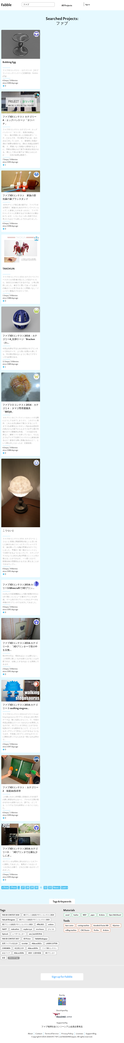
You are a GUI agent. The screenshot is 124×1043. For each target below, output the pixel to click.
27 (23, 888)
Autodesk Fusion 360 (100, 925)
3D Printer (27, 939)
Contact (38, 1034)
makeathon (15, 929)
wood (67, 915)
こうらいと (8, 531)
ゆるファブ (6, 953)
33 (50, 888)
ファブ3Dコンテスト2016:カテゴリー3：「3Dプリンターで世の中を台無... (20, 646)
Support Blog (91, 1034)
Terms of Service (52, 1034)
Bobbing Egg (9, 62)
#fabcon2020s (19, 953)
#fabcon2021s (37, 943)
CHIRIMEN (6, 948)
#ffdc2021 (40, 924)
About (30, 1034)
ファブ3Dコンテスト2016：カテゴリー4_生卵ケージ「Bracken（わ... (20, 339)
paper (93, 915)
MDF (85, 915)
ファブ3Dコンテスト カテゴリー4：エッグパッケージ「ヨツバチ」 (19, 120)
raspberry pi (27, 929)
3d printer (116, 925)
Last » (65, 888)
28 (27, 888)
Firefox (96, 930)
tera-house (40, 929)
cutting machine (83, 925)
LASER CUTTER (51, 943)
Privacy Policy (67, 1034)
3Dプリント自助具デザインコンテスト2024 (38, 915)
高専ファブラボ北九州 (10, 943)
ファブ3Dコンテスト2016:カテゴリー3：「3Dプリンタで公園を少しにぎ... (20, 852)
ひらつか (51, 929)
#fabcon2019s (33, 948)
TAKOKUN (9, 269)
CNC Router (85, 930)
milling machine (70, 930)
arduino (51, 924)
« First (5, 888)
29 (32, 888)
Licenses (79, 1034)
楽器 (3, 958)
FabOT (4, 929)
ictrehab (25, 943)
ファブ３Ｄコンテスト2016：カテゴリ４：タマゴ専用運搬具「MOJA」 (20, 408)
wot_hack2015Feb (35, 934)
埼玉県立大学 (19, 948)
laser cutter (69, 925)
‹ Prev (13, 888)
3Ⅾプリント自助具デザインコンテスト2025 (34, 920)
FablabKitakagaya (41, 939)
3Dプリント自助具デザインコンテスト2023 (17, 924)
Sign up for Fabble (62, 977)
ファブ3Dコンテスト (49, 948)
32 (45, 888)
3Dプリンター (50, 953)
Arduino (102, 915)
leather (76, 915)
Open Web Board (115, 915)
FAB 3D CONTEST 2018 (10, 915)
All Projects (66, 6)
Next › (56, 888)
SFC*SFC (55, 1037)
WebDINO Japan (69, 1037)
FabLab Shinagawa (8, 920)
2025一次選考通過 (34, 953)
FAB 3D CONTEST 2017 (10, 939)
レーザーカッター (18, 934)
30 (36, 888)
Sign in (87, 5)
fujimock (5, 934)
